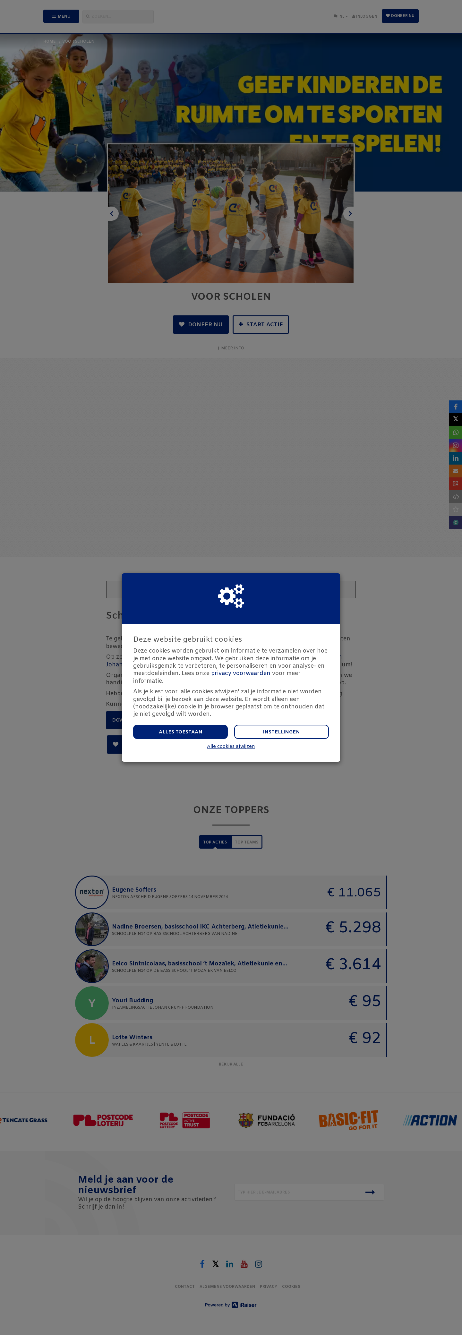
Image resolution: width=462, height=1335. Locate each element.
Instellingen (281, 732)
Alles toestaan (180, 732)
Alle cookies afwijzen (231, 747)
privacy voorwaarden (240, 673)
